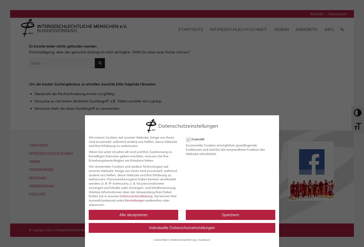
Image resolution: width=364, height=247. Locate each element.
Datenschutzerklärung (136, 196)
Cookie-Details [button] (162, 239)
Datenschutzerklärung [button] (183, 239)
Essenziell (197, 139)
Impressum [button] (204, 239)
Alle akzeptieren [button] (133, 214)
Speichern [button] (230, 214)
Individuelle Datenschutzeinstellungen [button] (182, 227)
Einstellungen (135, 200)
